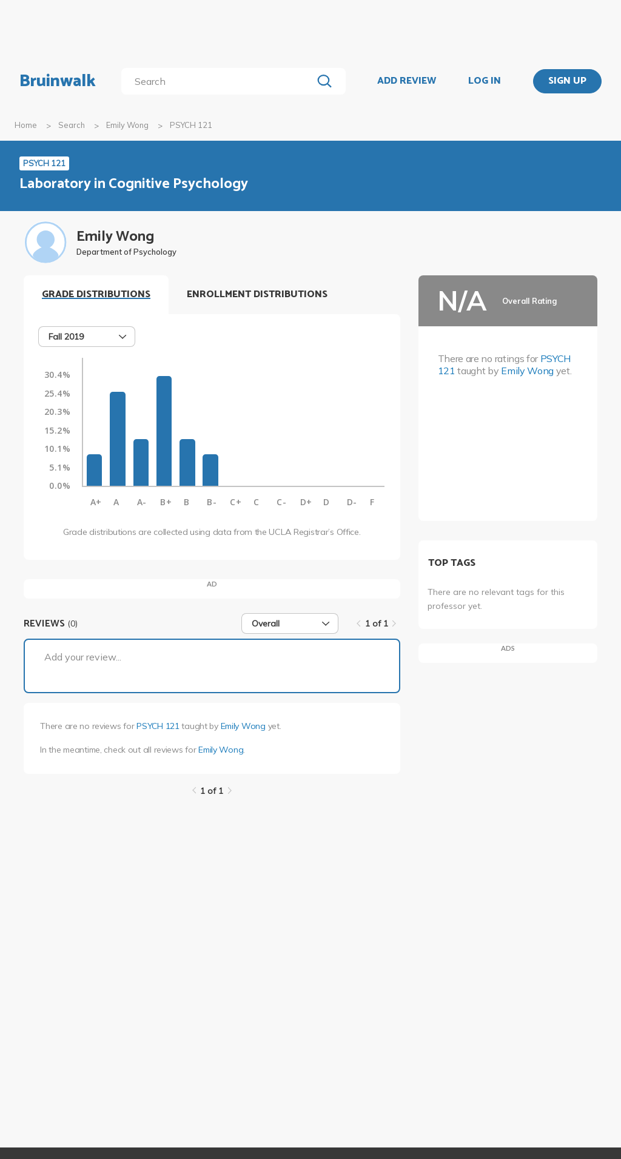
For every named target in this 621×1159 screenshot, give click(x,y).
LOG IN (484, 81)
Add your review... (82, 657)
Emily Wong (127, 125)
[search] (219, 81)
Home (26, 125)
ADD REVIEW (406, 81)
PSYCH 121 (157, 726)
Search (71, 125)
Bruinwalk (57, 81)
